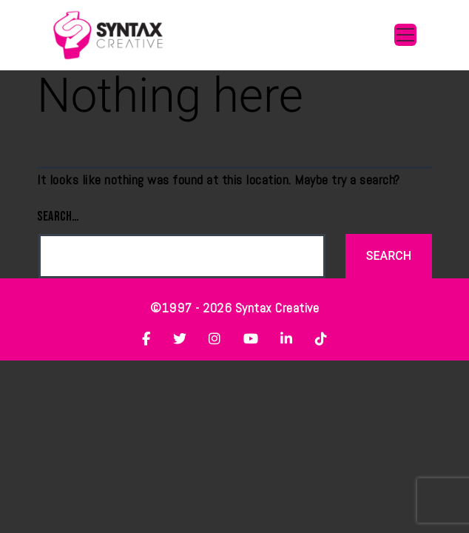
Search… (58, 216)
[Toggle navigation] (405, 35)
